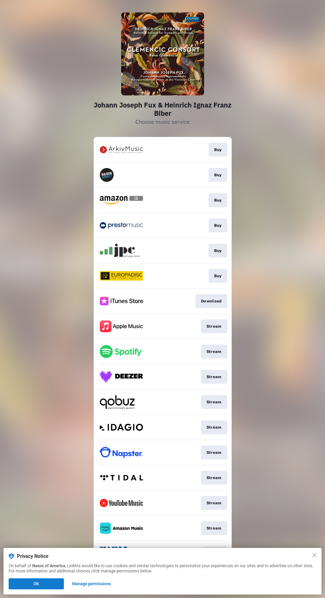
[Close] (314, 555)
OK (36, 583)
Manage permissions (91, 583)
